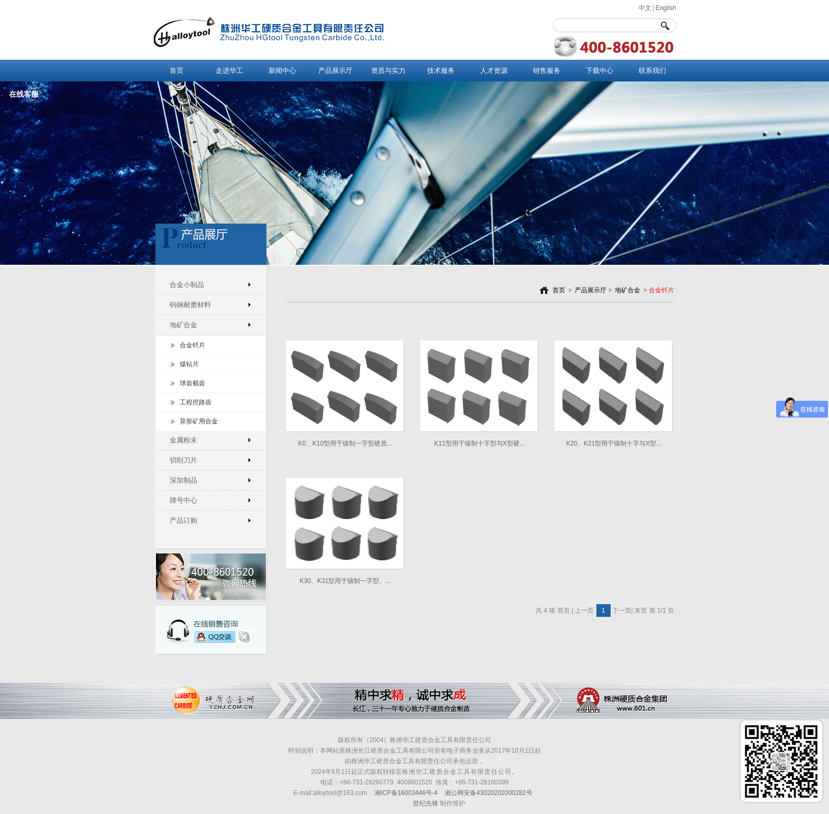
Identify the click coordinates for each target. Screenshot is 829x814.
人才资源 (494, 71)
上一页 (584, 610)
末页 (640, 610)
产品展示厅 (335, 71)
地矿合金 (183, 325)
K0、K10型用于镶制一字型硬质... (345, 443)
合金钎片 (192, 345)
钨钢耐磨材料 (190, 305)
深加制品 (183, 480)
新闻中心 (282, 71)
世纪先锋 (425, 803)
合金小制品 (187, 285)
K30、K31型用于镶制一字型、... (345, 581)
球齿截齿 (192, 383)
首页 (176, 71)
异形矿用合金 (199, 421)
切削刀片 (183, 460)
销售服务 (546, 71)
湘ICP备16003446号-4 (406, 793)
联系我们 (652, 71)
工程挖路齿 (195, 402)
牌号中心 (183, 500)
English (666, 8)
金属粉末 (183, 440)
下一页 (621, 610)
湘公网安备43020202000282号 (488, 793)
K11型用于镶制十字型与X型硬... (479, 443)
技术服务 (441, 71)
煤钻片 (189, 364)
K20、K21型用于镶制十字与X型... (614, 443)
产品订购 (183, 520)
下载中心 (599, 71)
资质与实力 (388, 71)
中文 (645, 8)
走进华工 (229, 71)
